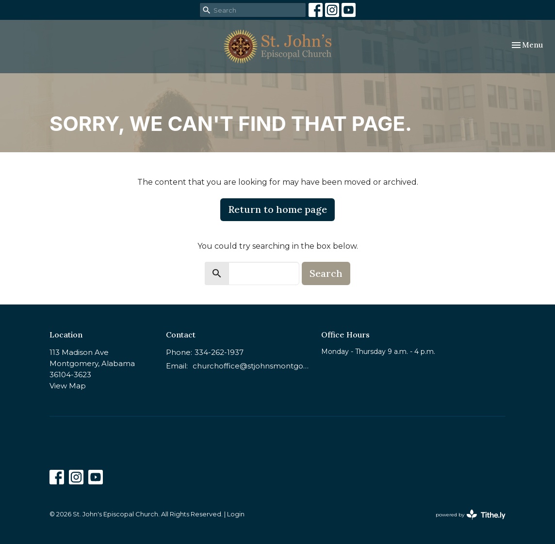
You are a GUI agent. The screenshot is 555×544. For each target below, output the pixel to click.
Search (326, 273)
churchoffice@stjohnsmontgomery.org (252, 365)
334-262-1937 (219, 352)
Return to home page (277, 209)
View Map (67, 385)
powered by (471, 514)
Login (236, 514)
